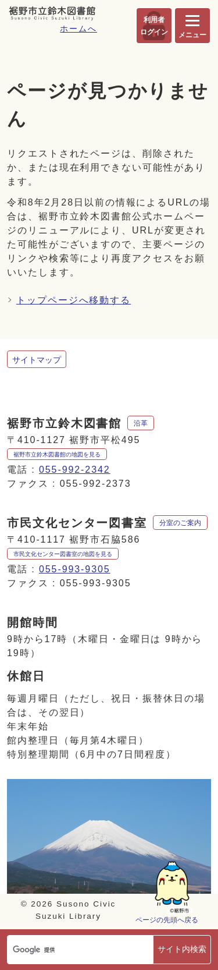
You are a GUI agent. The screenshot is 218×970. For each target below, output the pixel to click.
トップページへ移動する (73, 300)
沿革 (141, 423)
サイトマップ (36, 359)
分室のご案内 (180, 523)
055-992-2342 (74, 470)
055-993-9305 (74, 569)
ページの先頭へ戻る (166, 919)
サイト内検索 (182, 949)
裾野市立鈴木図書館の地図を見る (57, 454)
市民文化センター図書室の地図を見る (62, 554)
